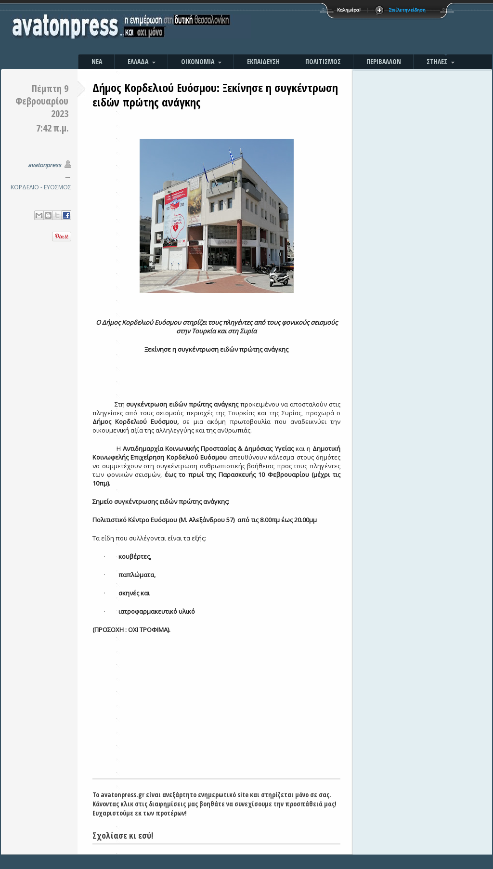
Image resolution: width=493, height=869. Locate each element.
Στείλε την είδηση (407, 10)
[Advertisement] (350, 29)
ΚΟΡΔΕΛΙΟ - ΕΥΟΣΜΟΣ (41, 187)
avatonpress (44, 165)
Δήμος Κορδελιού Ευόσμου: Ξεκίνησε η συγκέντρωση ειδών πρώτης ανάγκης (215, 94)
